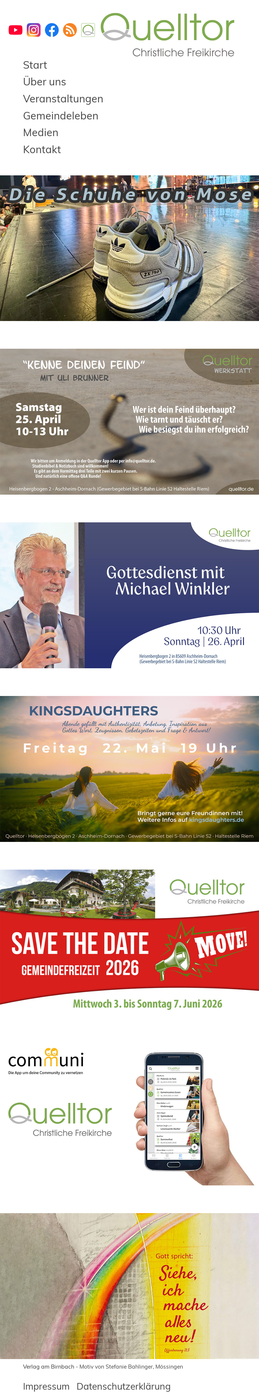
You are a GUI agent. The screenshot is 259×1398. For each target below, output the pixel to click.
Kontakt (42, 149)
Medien (40, 132)
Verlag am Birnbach (48, 1366)
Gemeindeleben (60, 115)
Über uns (44, 81)
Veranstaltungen (63, 98)
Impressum (46, 1386)
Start (35, 64)
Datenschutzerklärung (124, 1386)
